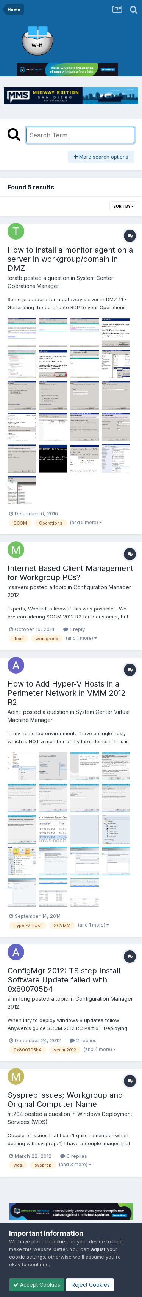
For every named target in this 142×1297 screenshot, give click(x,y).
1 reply (74, 629)
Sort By (123, 206)
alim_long (19, 998)
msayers (18, 587)
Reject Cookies (90, 1284)
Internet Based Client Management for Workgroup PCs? (70, 573)
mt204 (15, 1114)
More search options (101, 157)
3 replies (73, 1156)
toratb (15, 278)
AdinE (15, 712)
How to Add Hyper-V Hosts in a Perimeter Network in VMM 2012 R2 (67, 693)
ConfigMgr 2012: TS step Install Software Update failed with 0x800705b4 (64, 979)
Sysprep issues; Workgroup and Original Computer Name (65, 1099)
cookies (58, 1241)
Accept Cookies (36, 1284)
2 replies (83, 1040)
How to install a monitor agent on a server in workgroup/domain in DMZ (70, 259)
